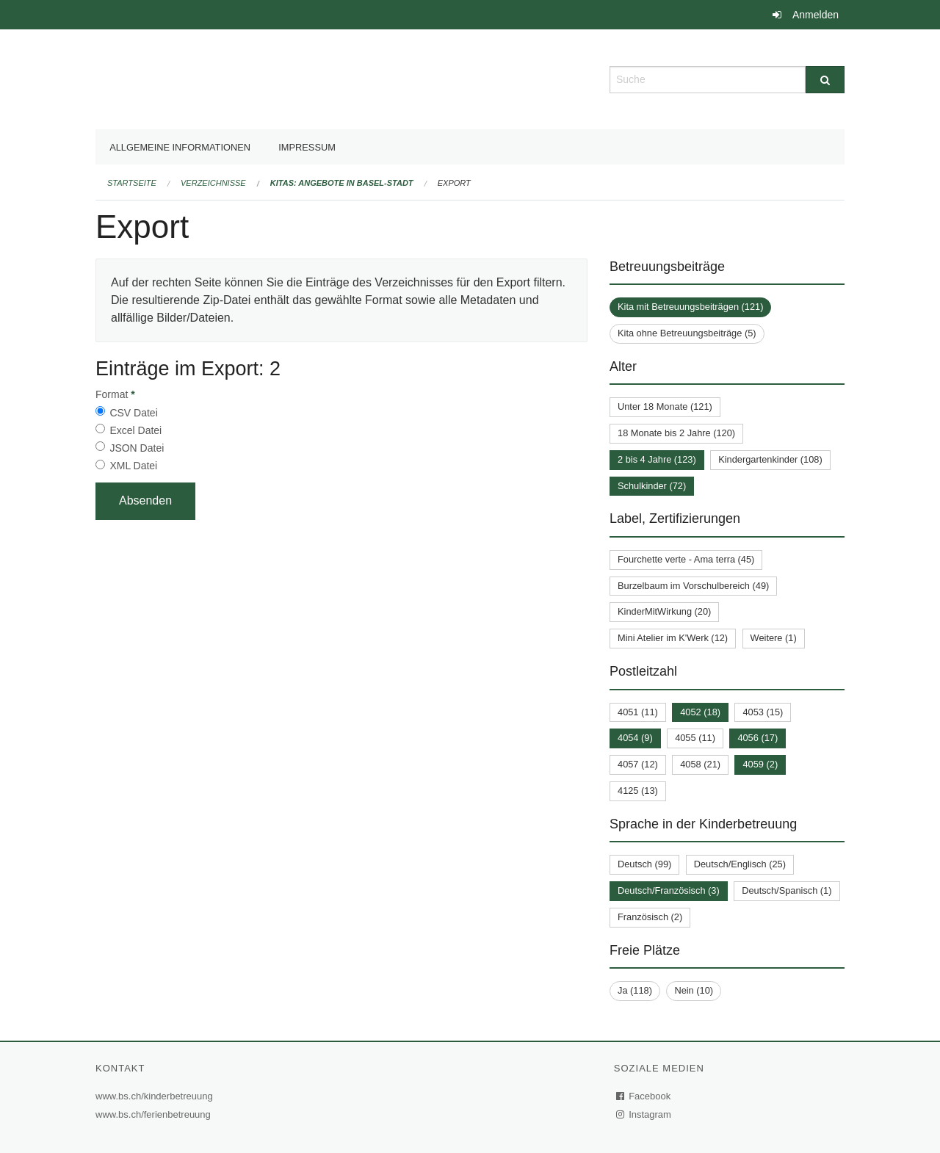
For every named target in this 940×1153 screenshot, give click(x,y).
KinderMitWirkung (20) (664, 611)
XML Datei (133, 465)
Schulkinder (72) (652, 485)
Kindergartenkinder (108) (770, 459)
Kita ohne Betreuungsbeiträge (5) (687, 333)
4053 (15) (762, 712)
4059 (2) (760, 764)
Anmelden (815, 15)
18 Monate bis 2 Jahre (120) (676, 432)
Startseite (131, 182)
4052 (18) (700, 712)
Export (454, 182)
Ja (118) (635, 990)
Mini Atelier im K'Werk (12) (673, 637)
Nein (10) (693, 990)
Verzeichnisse (213, 182)
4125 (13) (638, 790)
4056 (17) (757, 737)
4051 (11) (638, 712)
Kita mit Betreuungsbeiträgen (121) (690, 306)
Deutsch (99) (644, 864)
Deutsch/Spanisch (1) (786, 890)
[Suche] (825, 79)
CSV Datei (133, 413)
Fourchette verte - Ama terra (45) (686, 559)
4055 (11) (695, 737)
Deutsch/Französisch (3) (669, 890)
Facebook (644, 1096)
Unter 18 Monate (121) (665, 406)
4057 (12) (638, 764)
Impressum (307, 147)
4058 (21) (700, 764)
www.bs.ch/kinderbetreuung (156, 1096)
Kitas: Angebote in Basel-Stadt (341, 182)
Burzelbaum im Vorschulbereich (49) (693, 585)
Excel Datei (135, 430)
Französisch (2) (650, 916)
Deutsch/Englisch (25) (740, 864)
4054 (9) (635, 737)
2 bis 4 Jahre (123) (657, 459)
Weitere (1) (774, 637)
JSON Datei (136, 448)
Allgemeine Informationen (179, 147)
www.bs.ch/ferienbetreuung (154, 1114)
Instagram (644, 1114)
